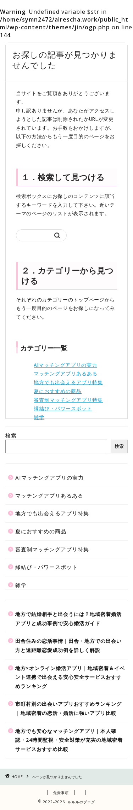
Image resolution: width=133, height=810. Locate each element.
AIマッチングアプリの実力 (65, 365)
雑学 (39, 417)
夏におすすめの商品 (58, 391)
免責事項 (61, 792)
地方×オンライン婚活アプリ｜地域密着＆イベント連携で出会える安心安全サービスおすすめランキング (70, 677)
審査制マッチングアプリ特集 (68, 400)
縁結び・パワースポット (63, 408)
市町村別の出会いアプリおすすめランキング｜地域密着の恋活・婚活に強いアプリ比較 (68, 708)
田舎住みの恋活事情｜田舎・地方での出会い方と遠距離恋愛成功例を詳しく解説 (68, 645)
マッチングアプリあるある (66, 373)
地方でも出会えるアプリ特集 (68, 382)
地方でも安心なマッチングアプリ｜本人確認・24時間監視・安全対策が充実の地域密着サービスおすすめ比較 (69, 740)
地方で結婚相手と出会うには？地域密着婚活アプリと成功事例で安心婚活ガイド (68, 619)
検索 (11, 435)
